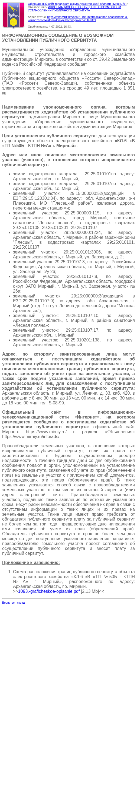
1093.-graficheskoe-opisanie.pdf (49, 591)
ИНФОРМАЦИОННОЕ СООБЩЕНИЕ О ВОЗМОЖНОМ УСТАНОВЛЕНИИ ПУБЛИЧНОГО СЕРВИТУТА (74, 8)
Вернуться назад (13, 602)
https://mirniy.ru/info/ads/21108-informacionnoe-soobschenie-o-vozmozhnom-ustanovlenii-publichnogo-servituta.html (78, 18)
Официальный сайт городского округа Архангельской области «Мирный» (77, 3)
